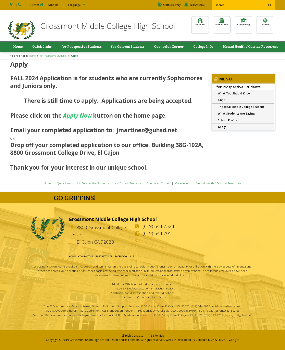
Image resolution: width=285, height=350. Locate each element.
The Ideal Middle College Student (241, 107)
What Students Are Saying (236, 114)
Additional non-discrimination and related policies (142, 293)
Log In (235, 340)
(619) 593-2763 (213, 315)
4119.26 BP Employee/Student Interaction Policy (142, 289)
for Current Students (128, 47)
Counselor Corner (170, 47)
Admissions (221, 25)
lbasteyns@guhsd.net (238, 315)
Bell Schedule (194, 5)
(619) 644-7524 (158, 227)
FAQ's (221, 100)
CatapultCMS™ (205, 340)
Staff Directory (169, 5)
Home (18, 47)
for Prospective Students (80, 47)
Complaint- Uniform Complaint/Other (142, 298)
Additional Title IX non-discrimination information (143, 284)
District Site (104, 257)
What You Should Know (234, 94)
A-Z (132, 257)
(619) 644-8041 (196, 311)
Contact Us (86, 257)
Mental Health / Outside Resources (252, 47)
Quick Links (40, 47)
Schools (56, 4)
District (37, 4)
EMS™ (221, 340)
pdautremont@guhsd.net (223, 311)
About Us (200, 25)
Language (77, 4)
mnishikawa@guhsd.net (226, 307)
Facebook (121, 257)
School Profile (227, 120)
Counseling (243, 25)
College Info (203, 47)
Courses (265, 25)
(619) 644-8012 (200, 307)
